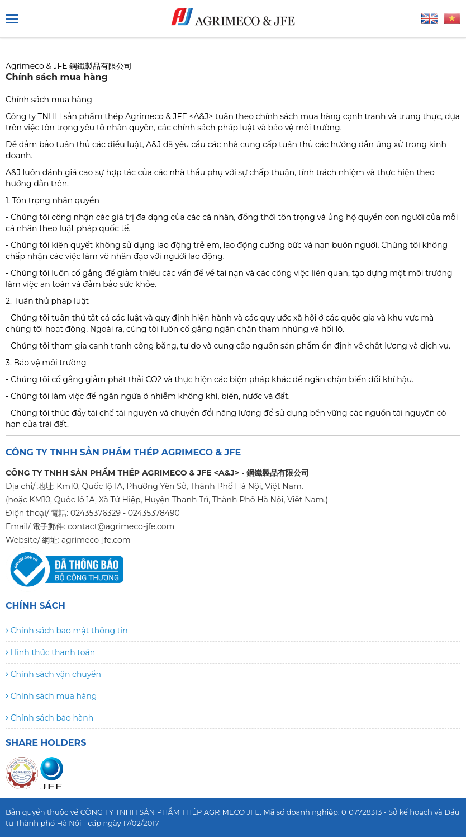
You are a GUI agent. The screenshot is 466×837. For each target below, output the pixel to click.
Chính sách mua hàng (51, 696)
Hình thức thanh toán (50, 652)
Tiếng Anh (429, 18)
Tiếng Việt (452, 18)
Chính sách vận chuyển (53, 674)
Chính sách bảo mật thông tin (67, 631)
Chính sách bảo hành (49, 718)
